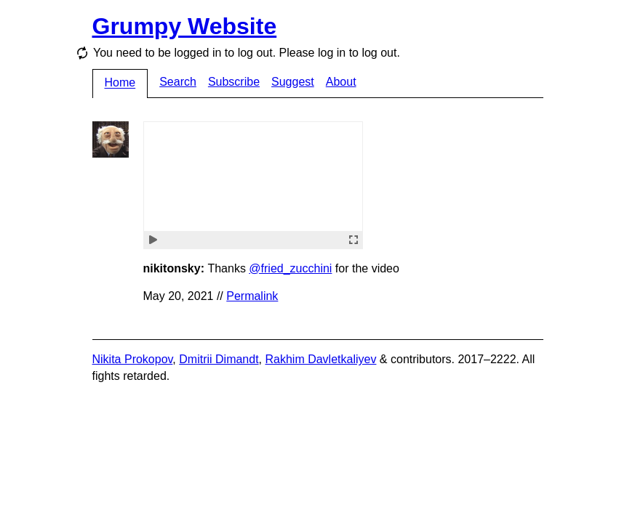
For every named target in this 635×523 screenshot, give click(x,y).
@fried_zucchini (290, 268)
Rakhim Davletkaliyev (320, 359)
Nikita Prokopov (132, 359)
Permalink (252, 296)
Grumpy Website (184, 26)
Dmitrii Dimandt (218, 359)
